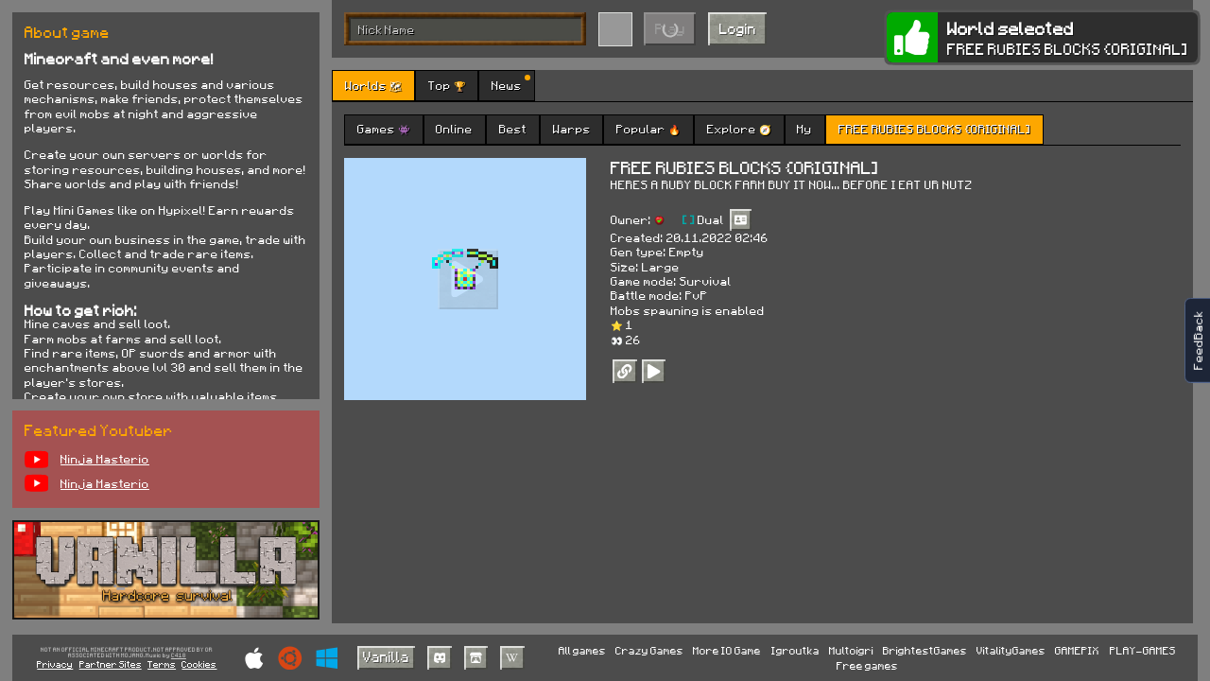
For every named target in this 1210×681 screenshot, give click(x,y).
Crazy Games (649, 650)
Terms (161, 664)
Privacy (55, 664)
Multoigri (851, 650)
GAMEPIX (1077, 650)
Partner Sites (110, 664)
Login (737, 28)
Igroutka (795, 650)
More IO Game (727, 650)
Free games (867, 665)
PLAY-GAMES (1143, 650)
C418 (178, 656)
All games (582, 650)
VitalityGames (1011, 650)
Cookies (199, 664)
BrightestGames (925, 650)
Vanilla (386, 656)
